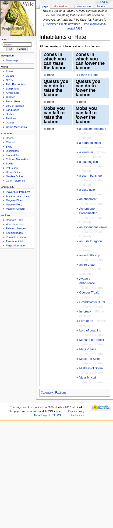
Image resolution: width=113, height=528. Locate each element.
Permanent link (15, 241)
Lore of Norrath (15, 105)
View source (84, 6)
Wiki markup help (95, 24)
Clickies (10, 97)
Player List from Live (18, 191)
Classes (10, 142)
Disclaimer (51, 24)
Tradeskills (12, 155)
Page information (16, 245)
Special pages (14, 232)
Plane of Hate (88, 75)
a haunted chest (90, 143)
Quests (10, 75)
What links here (15, 224)
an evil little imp (89, 255)
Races (9, 138)
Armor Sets (12, 92)
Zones (9, 71)
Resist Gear (13, 101)
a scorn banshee (90, 175)
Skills (9, 146)
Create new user (69, 24)
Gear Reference (15, 180)
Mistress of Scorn (91, 368)
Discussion (60, 6)
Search (5, 39)
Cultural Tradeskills (17, 159)
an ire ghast (87, 264)
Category (47, 392)
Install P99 (73, 28)
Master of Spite (89, 359)
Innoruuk (85, 311)
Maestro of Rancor (91, 340)
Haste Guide (13, 172)
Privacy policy (76, 411)
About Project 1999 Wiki (48, 415)
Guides (10, 122)
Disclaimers (77, 415)
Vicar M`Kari (87, 377)
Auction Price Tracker (18, 196)
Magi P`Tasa (87, 349)
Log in (104, 1)
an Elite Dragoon (90, 241)
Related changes (16, 228)
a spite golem (88, 189)
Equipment (12, 88)
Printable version (16, 237)
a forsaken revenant (92, 128)
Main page (12, 60)
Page (45, 6)
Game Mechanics (16, 127)
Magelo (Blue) (14, 200)
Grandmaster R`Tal (92, 302)
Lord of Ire (86, 321)
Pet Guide (12, 168)
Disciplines (12, 150)
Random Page (14, 220)
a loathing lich (88, 162)
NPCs (9, 80)
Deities (10, 114)
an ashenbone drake (93, 227)
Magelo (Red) (14, 204)
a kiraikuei (86, 152)
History (101, 6)
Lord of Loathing (90, 330)
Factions (60, 392)
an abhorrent (88, 199)
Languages (12, 109)
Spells (9, 163)
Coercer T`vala (89, 292)
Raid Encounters (16, 84)
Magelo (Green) (15, 208)
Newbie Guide (14, 176)
